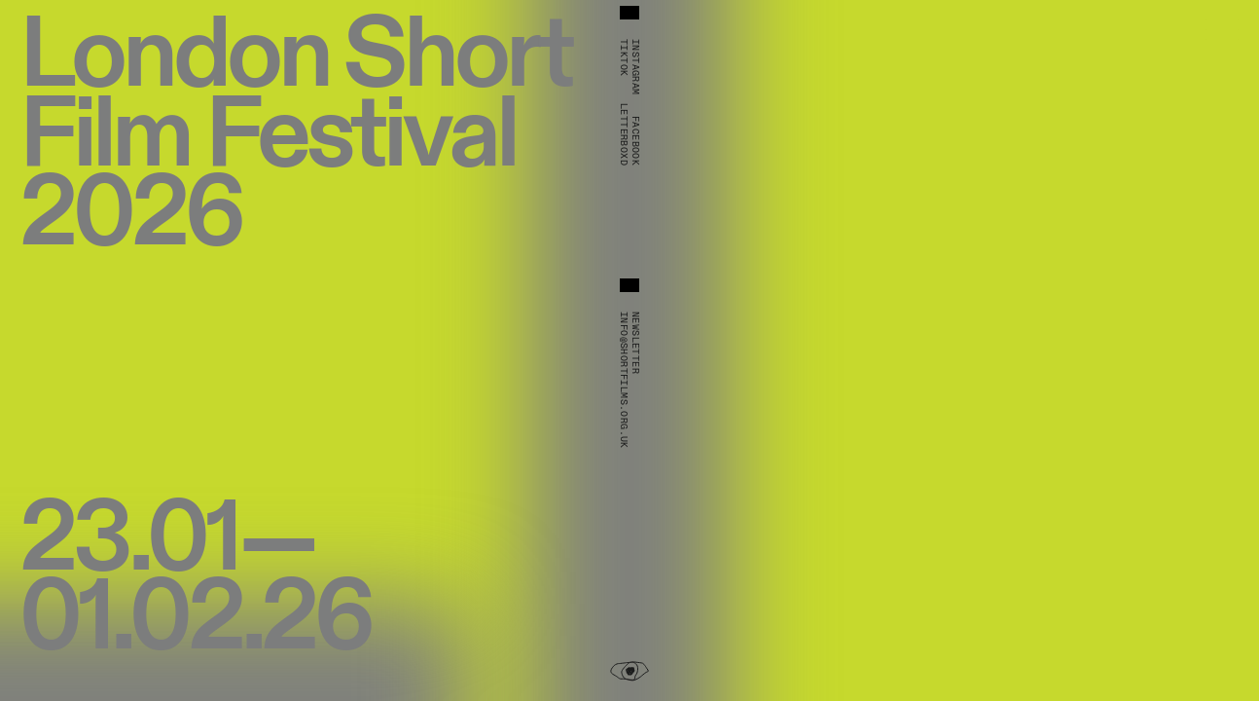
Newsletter (635, 343)
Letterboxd (624, 134)
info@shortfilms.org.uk (624, 380)
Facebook (635, 141)
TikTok (624, 57)
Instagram (635, 67)
